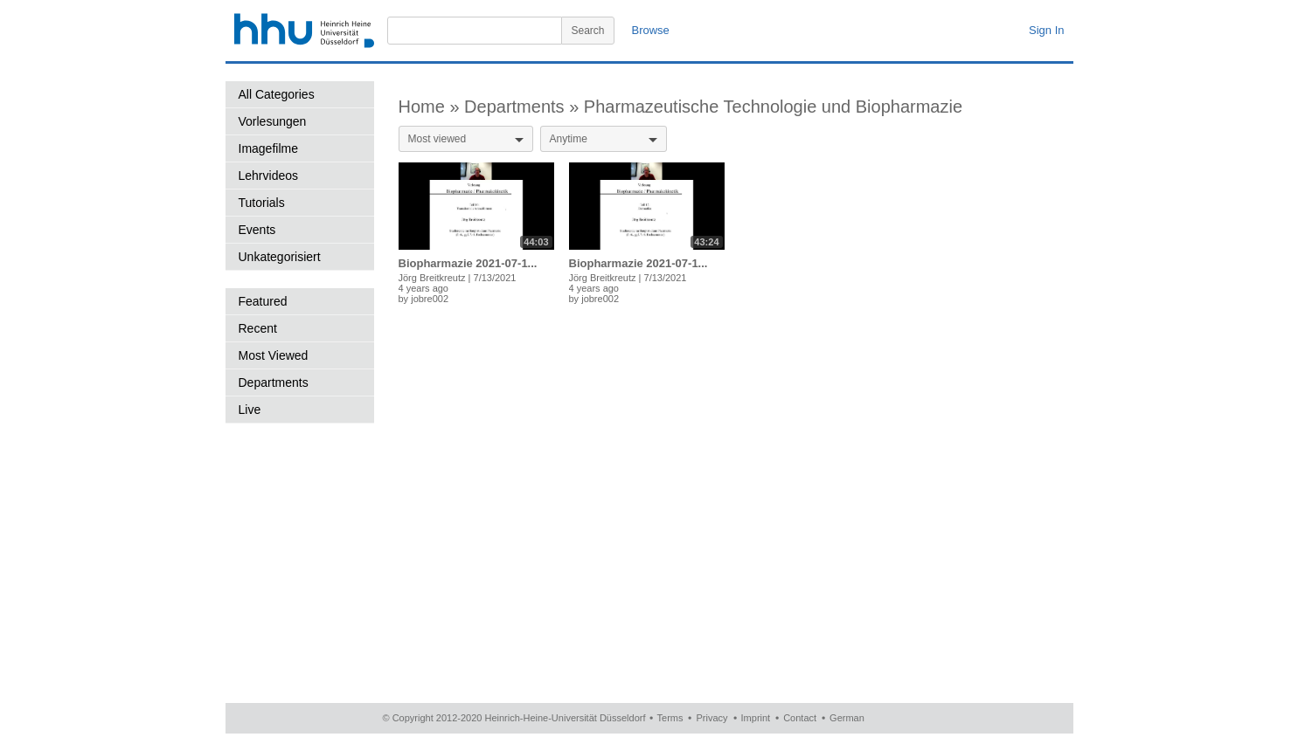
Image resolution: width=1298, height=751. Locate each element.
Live (250, 410)
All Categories (277, 94)
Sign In (1046, 30)
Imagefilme (268, 148)
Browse (651, 30)
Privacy (711, 718)
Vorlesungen (273, 121)
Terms (670, 718)
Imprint (756, 718)
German (846, 718)
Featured (263, 301)
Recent (258, 328)
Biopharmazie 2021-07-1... (468, 263)
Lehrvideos (269, 176)
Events (257, 230)
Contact (799, 718)
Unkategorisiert (280, 257)
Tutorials (262, 203)
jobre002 (429, 298)
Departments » (524, 106)
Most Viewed (274, 355)
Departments (274, 382)
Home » (432, 106)
